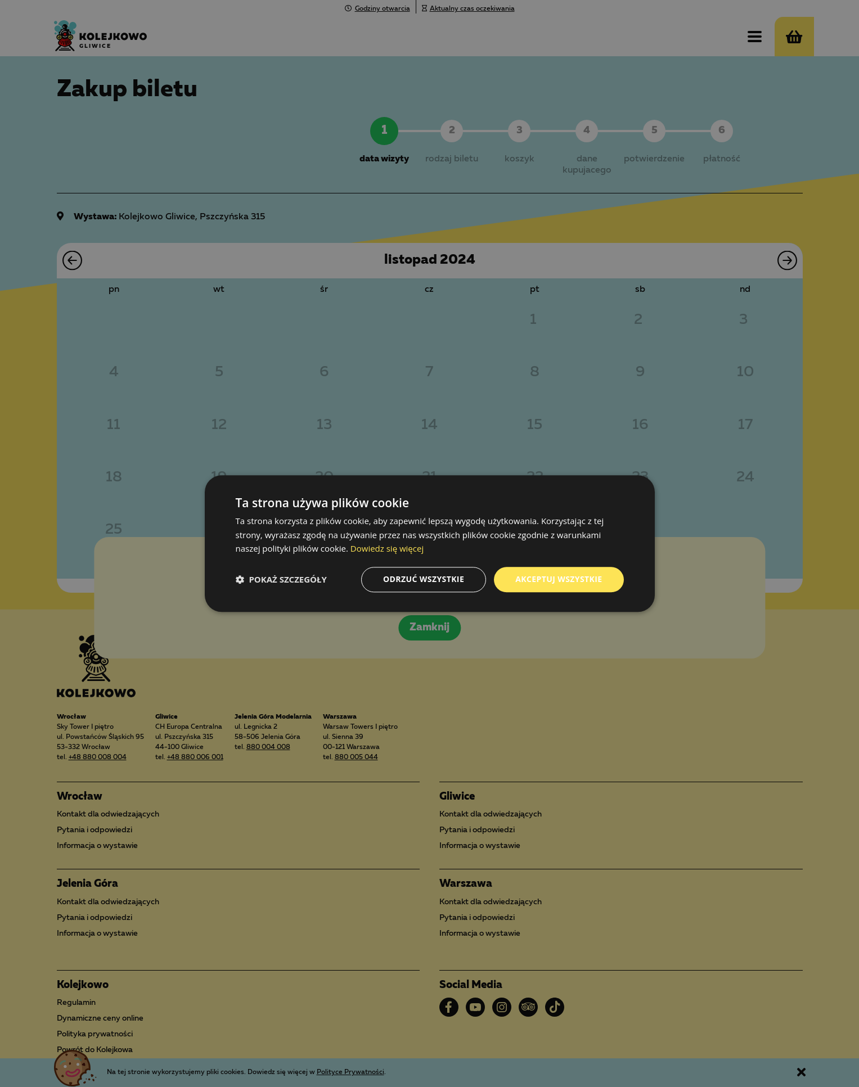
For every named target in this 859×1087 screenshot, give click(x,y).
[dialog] (429, 543)
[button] (281, 580)
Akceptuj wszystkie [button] (558, 579)
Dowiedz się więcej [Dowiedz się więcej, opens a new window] (387, 548)
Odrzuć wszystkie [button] (423, 579)
